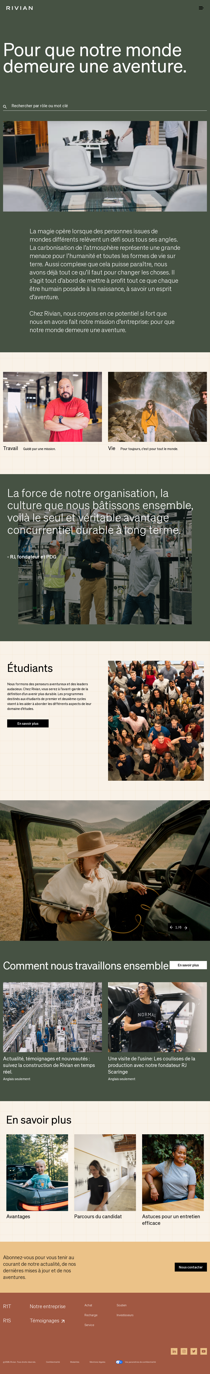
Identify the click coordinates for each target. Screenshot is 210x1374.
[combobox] (106, 107)
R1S (7, 1320)
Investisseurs (125, 1315)
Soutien (122, 1305)
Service (89, 1325)
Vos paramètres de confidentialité (136, 1362)
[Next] (184, 927)
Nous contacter (191, 1267)
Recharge (90, 1315)
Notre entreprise (48, 1306)
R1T (7, 1306)
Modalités (74, 1362)
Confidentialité (53, 1362)
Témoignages (44, 1320)
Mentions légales (97, 1362)
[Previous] (173, 929)
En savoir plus (27, 723)
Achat (88, 1305)
